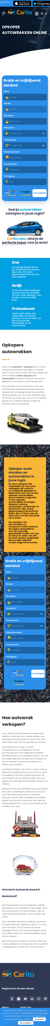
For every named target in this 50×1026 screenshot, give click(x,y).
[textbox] (25, 133)
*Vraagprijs (9, 176)
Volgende (39, 193)
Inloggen (37, 13)
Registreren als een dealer (18, 988)
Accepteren (39, 1019)
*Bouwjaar (8, 115)
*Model (6, 103)
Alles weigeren (25, 1023)
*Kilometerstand (11, 152)
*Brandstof (8, 127)
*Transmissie (9, 139)
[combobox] (25, 133)
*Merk (6, 91)
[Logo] (20, 13)
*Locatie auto (10, 164)
